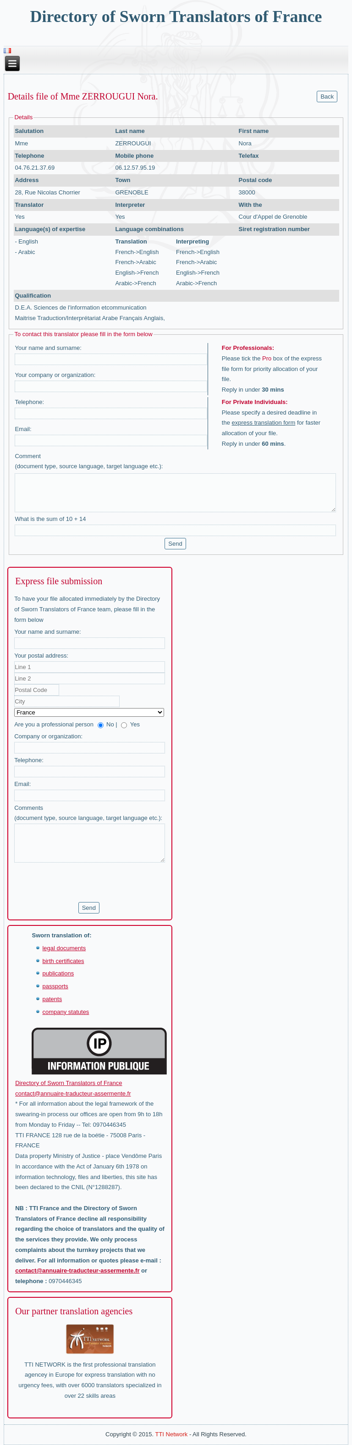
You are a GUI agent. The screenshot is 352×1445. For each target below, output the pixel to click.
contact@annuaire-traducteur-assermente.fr (73, 1093)
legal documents (64, 948)
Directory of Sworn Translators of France (176, 16)
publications (58, 973)
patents (52, 999)
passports (55, 986)
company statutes (65, 1011)
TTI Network (171, 1434)
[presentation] (84, 882)
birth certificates (63, 961)
